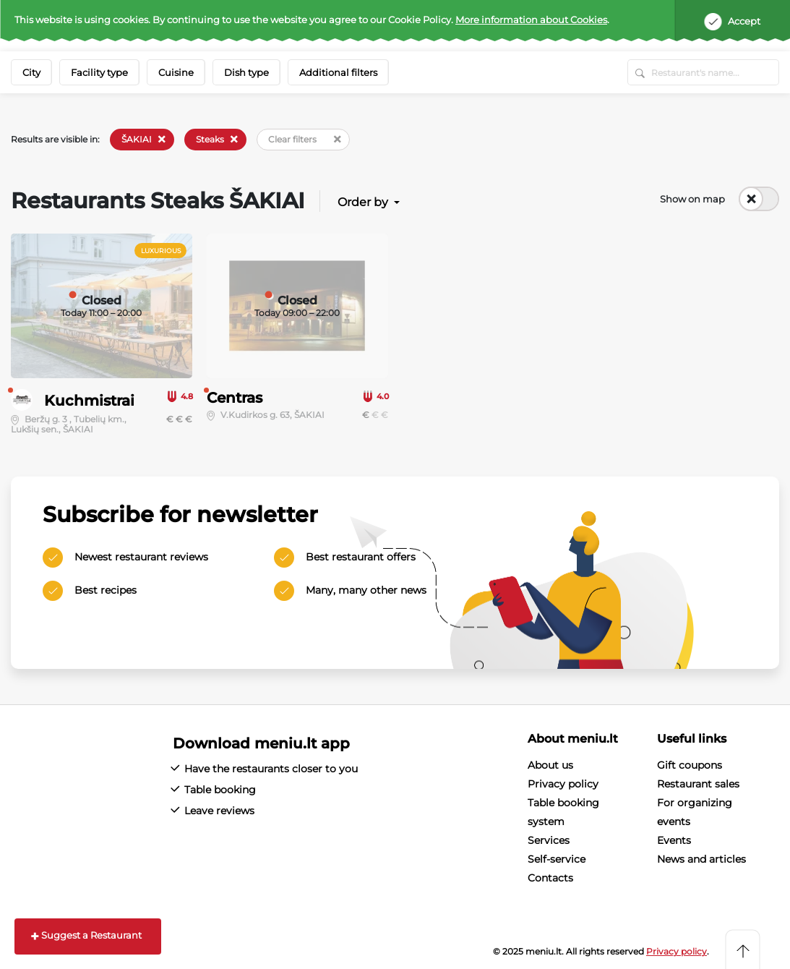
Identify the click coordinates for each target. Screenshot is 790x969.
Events (674, 840)
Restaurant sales (698, 783)
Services (549, 840)
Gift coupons (689, 765)
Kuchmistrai (89, 400)
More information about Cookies (531, 19)
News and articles (701, 859)
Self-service (556, 859)
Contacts (550, 877)
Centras (234, 397)
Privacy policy (563, 783)
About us (550, 765)
